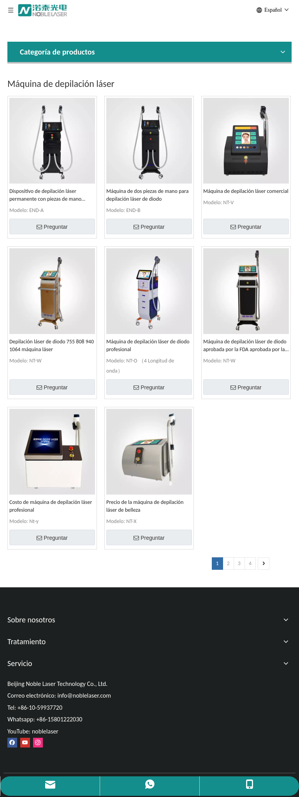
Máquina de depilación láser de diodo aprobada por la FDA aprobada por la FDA (245, 345)
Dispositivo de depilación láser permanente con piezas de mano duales (45, 195)
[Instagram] (38, 743)
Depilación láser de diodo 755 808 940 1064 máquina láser (51, 345)
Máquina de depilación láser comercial (245, 191)
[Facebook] (12, 743)
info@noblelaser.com (84, 695)
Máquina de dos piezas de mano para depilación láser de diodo (147, 195)
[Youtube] (25, 743)
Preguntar (52, 227)
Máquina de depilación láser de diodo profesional (148, 345)
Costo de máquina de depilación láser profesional (50, 506)
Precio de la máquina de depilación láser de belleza (144, 506)
